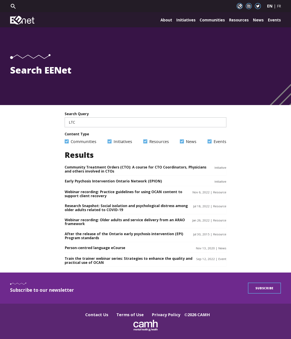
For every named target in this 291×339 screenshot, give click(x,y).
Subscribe (264, 288)
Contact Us (96, 314)
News (257, 20)
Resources (237, 20)
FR (279, 6)
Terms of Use (130, 314)
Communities (209, 20)
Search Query (145, 119)
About (158, 20)
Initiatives (180, 20)
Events (274, 20)
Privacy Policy (166, 314)
